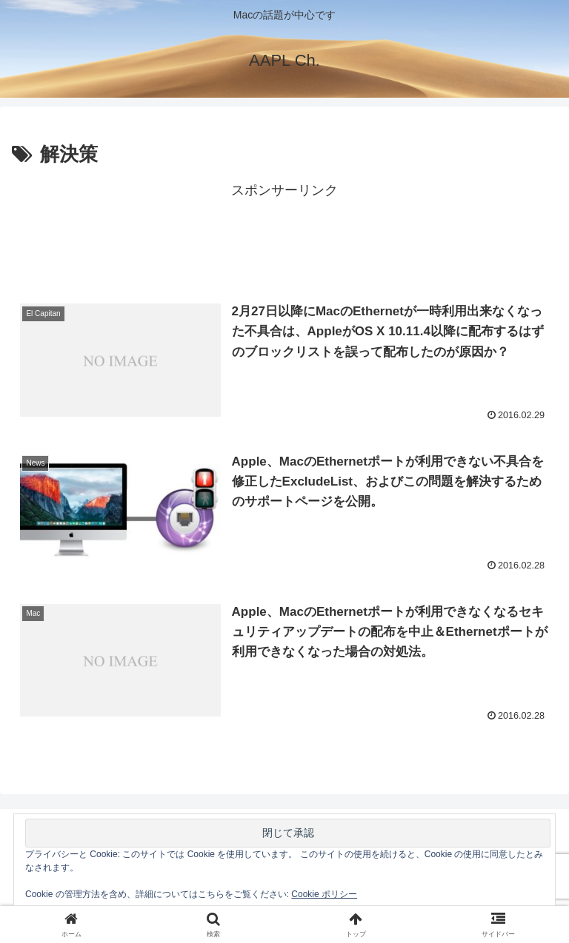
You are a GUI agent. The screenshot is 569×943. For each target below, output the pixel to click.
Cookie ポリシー (324, 894)
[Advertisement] (284, 236)
